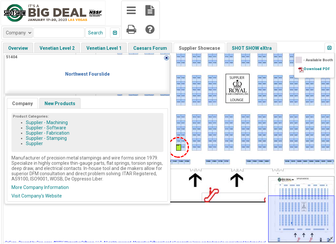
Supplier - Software (46, 127)
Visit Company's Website (36, 195)
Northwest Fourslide (87, 74)
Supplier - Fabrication (47, 133)
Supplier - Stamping (46, 138)
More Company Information (40, 187)
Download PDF (317, 69)
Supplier (34, 143)
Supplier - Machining (47, 122)
